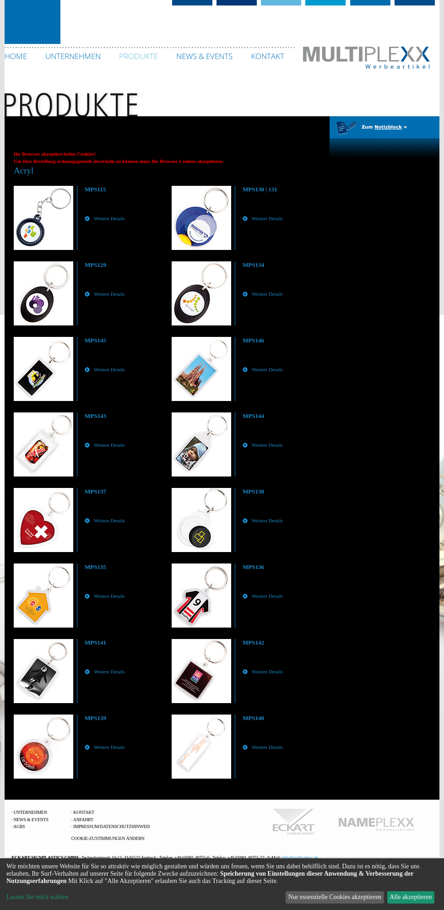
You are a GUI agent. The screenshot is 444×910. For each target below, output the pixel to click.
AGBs (19, 826)
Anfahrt (83, 819)
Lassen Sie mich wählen (37, 897)
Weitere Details (109, 218)
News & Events (31, 819)
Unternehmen (30, 812)
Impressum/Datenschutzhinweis (111, 826)
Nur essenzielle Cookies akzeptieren (334, 897)
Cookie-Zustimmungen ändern (108, 838)
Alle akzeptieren (411, 897)
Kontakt (83, 812)
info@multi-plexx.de (300, 857)
